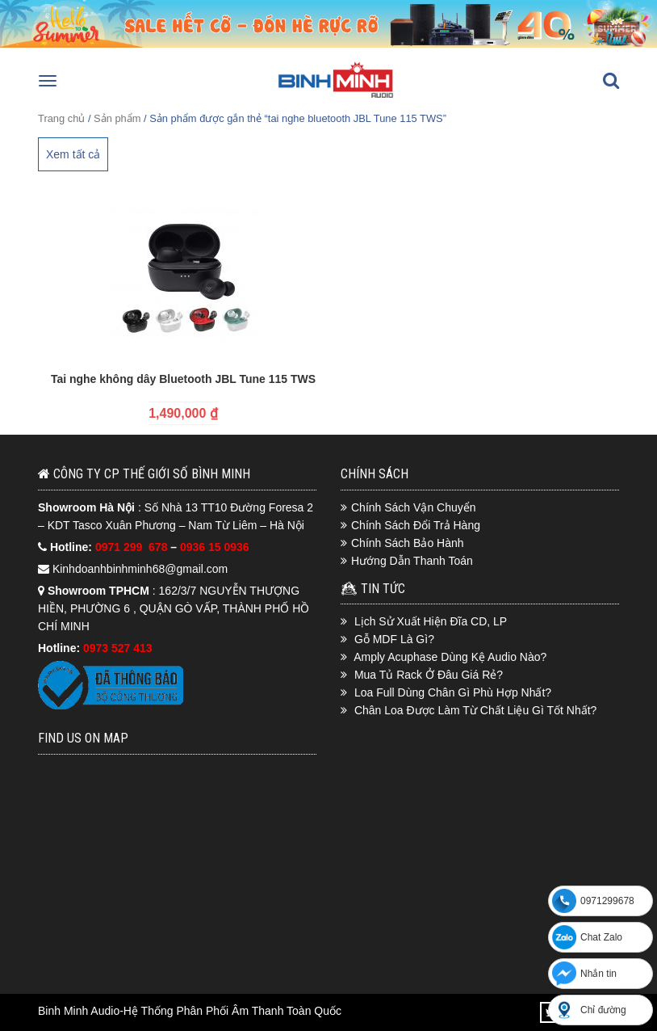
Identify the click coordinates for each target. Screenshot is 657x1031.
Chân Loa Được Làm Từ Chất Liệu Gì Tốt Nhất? (475, 710)
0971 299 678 (132, 547)
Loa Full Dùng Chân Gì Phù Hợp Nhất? (452, 692)
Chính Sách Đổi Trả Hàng (415, 525)
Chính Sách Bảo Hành (407, 543)
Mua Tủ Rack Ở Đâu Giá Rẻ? (428, 674)
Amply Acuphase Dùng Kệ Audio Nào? (450, 656)
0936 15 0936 (214, 547)
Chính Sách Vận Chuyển (413, 507)
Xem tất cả (73, 154)
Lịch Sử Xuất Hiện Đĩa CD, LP (430, 621)
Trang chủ (61, 118)
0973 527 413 (118, 648)
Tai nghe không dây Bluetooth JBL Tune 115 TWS (183, 378)
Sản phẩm (117, 118)
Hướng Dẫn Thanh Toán (412, 560)
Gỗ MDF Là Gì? (394, 639)
